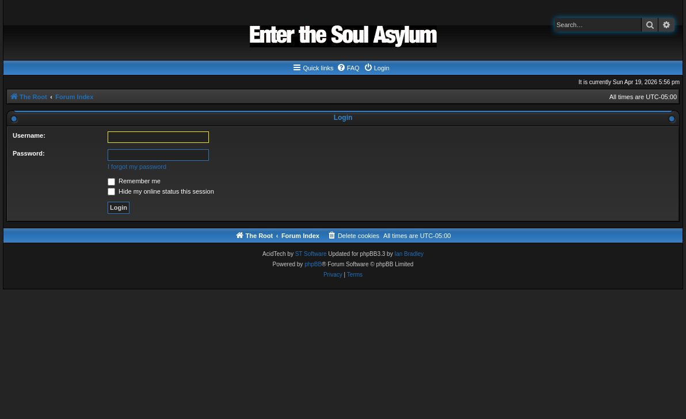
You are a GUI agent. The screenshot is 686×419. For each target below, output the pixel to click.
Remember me (134, 181)
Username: (29, 135)
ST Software (311, 254)
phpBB (313, 264)
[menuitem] (348, 68)
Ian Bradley (409, 254)
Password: (29, 153)
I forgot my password (137, 166)
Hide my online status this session (161, 191)
